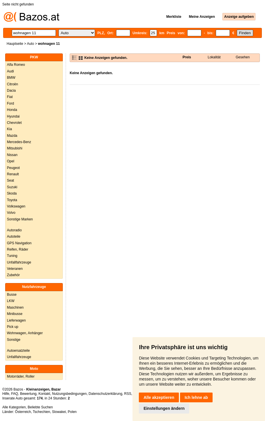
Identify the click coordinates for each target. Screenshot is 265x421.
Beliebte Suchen (40, 407)
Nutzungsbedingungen (69, 394)
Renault (13, 174)
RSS (127, 394)
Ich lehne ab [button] (196, 397)
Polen (72, 412)
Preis (187, 57)
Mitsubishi (14, 148)
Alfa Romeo (16, 65)
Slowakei (59, 412)
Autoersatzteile (18, 351)
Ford (10, 103)
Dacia (11, 91)
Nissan (12, 155)
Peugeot (13, 168)
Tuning (12, 256)
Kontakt (44, 394)
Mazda (12, 136)
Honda (12, 110)
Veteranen (15, 269)
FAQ (14, 394)
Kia (9, 129)
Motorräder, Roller (21, 376)
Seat (10, 180)
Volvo (11, 213)
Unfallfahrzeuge (19, 262)
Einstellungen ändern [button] (163, 408)
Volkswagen (16, 206)
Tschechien (41, 412)
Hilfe (5, 394)
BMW (11, 78)
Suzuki (12, 187)
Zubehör (13, 275)
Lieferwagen (16, 320)
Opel (10, 161)
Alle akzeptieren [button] (158, 397)
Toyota (12, 200)
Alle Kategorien (14, 407)
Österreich (23, 412)
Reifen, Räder (17, 249)
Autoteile (13, 236)
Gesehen (243, 57)
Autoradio (14, 230)
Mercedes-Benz (19, 142)
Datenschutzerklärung (105, 394)
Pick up (12, 327)
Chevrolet (14, 123)
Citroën (12, 84)
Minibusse (14, 314)
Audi (10, 71)
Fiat (10, 97)
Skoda (12, 193)
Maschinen (15, 307)
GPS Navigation (19, 243)
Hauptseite (15, 44)
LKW (10, 301)
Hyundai (13, 116)
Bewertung (28, 394)
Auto (30, 44)
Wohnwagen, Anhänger (25, 333)
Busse (11, 295)
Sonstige (13, 340)
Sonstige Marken (20, 219)
